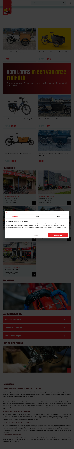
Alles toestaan (58, 235)
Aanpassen (37, 235)
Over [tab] (58, 216)
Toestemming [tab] (15, 216)
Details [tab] (37, 216)
